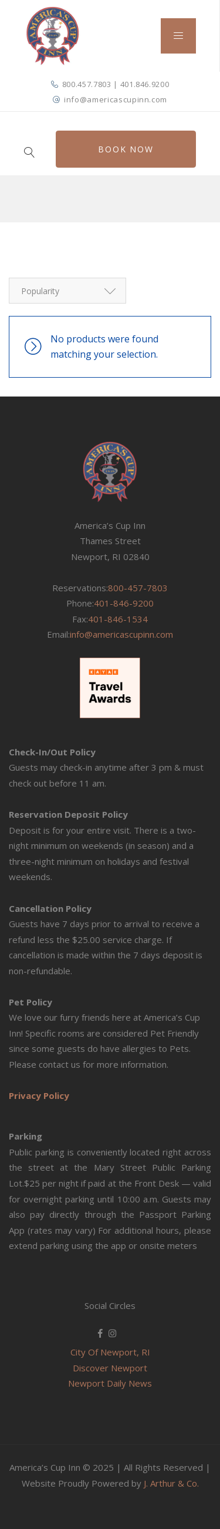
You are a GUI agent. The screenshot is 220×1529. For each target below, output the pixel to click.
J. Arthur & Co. (171, 1482)
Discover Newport (110, 1367)
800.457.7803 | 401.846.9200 (116, 84)
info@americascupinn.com (115, 99)
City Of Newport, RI (110, 1352)
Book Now (125, 148)
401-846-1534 (118, 618)
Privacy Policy (39, 1095)
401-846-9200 (124, 603)
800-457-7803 (138, 587)
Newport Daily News (110, 1383)
